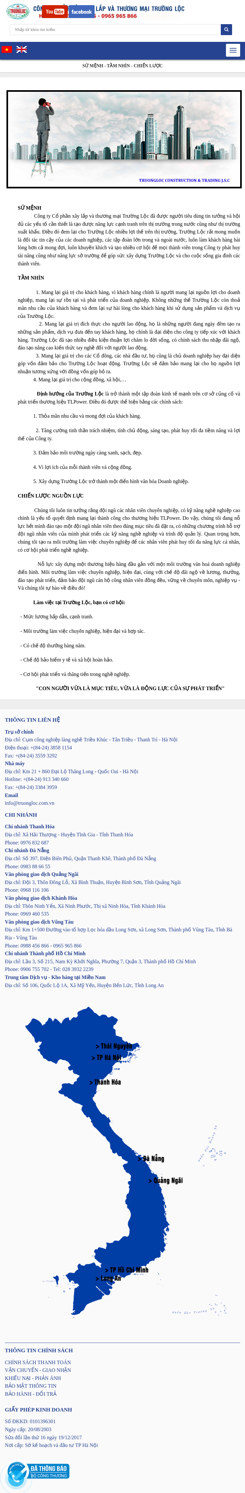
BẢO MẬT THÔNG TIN (30, 1386)
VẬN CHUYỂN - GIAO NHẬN (38, 1370)
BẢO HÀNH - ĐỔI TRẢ (30, 1394)
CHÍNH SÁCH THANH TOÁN (38, 1362)
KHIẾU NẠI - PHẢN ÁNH (33, 1378)
